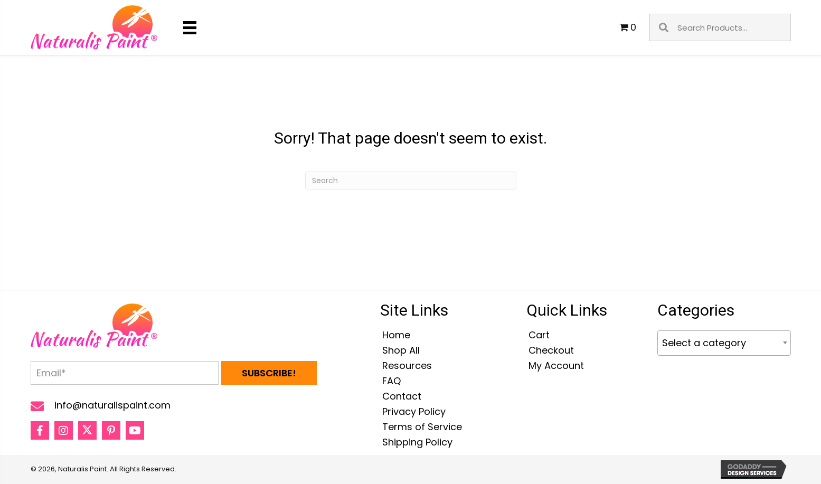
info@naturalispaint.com (112, 405)
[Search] (410, 180)
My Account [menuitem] (556, 365)
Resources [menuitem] (407, 365)
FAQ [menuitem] (391, 380)
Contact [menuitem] (401, 396)
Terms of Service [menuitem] (422, 426)
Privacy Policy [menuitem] (414, 411)
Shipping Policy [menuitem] (417, 442)
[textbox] (724, 343)
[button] (269, 373)
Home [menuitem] (396, 334)
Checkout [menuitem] (551, 350)
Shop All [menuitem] (401, 350)
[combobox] (723, 343)
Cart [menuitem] (539, 334)
